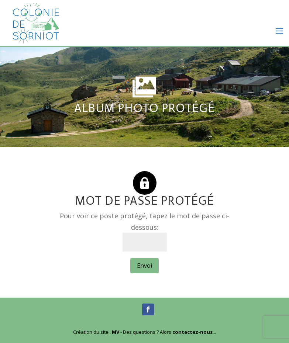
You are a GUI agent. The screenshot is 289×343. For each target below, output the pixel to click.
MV (115, 332)
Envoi (144, 265)
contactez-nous (192, 332)
